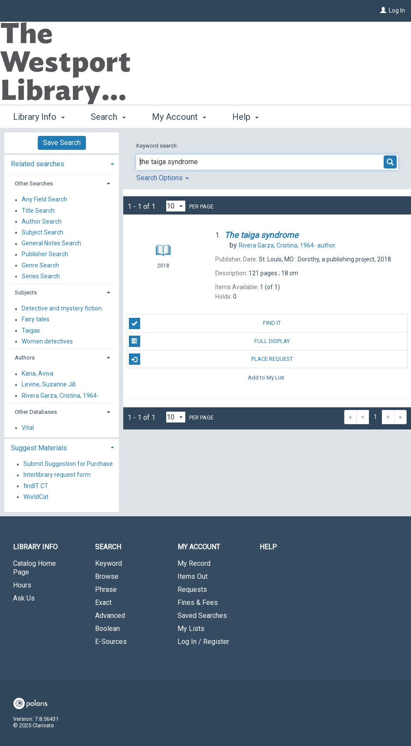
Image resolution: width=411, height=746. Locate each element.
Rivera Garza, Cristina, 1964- (60, 395)
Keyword (108, 563)
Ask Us (24, 598)
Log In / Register (203, 641)
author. (287, 245)
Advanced (110, 615)
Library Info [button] (39, 117)
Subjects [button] (26, 292)
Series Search (41, 276)
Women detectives (47, 341)
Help (268, 547)
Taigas (31, 330)
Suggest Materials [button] (39, 448)
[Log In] (383, 10)
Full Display (209, 341)
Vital (28, 427)
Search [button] (108, 117)
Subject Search (42, 232)
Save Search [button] (62, 143)
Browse (106, 576)
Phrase (106, 589)
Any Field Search (44, 199)
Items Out (192, 576)
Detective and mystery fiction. (62, 308)
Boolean (107, 628)
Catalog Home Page (34, 567)
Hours (22, 585)
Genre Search (40, 265)
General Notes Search (51, 243)
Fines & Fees (198, 602)
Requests (192, 589)
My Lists (191, 628)
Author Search (42, 221)
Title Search (38, 210)
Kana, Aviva (37, 373)
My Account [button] (179, 117)
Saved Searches (202, 615)
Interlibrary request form (57, 475)
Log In (397, 10)
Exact (103, 602)
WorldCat (36, 496)
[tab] (61, 163)
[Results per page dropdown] (175, 206)
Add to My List (266, 377)
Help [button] (245, 117)
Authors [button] (25, 357)
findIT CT (35, 485)
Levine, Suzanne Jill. (49, 384)
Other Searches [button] (34, 183)
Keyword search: (157, 145)
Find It (205, 323)
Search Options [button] (162, 178)
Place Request (211, 359)
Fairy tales (35, 319)
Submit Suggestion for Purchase (68, 464)
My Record (194, 563)
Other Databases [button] (36, 412)
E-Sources (111, 641)
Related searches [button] (37, 164)
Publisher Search (45, 254)
